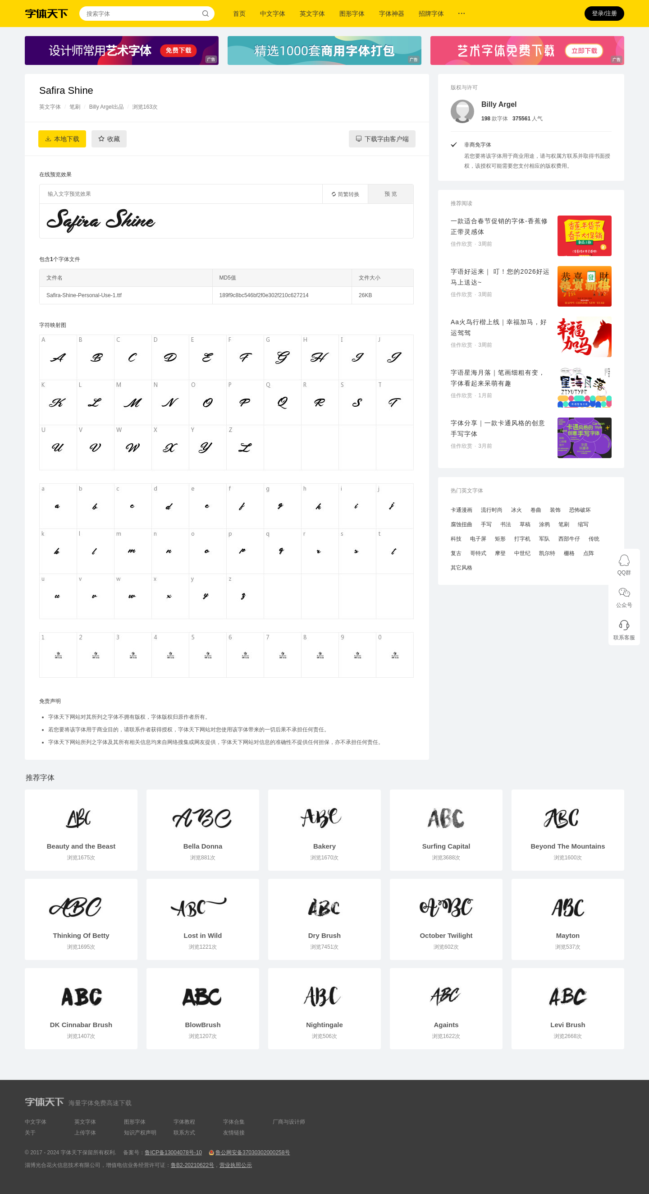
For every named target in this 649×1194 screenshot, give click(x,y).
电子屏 (478, 539)
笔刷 (74, 107)
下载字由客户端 (387, 139)
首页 (239, 13)
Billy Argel (499, 104)
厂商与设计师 (289, 1122)
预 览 (390, 194)
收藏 (113, 139)
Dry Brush (324, 935)
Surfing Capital (446, 846)
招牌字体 (431, 13)
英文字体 (312, 13)
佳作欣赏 (461, 244)
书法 (505, 524)
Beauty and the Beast (81, 846)
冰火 (516, 510)
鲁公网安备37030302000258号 (252, 1152)
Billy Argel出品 (106, 107)
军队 (544, 539)
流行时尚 (492, 510)
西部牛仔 (569, 539)
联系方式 (184, 1133)
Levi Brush (567, 1025)
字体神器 (391, 13)
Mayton (568, 935)
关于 (30, 1133)
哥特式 (478, 553)
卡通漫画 (461, 510)
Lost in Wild (203, 935)
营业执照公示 (235, 1165)
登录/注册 (604, 13)
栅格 (569, 553)
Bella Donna (203, 846)
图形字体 (352, 13)
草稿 (525, 524)
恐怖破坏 (580, 510)
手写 (486, 524)
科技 (456, 539)
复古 (456, 553)
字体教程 (184, 1122)
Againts (446, 1025)
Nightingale (324, 1025)
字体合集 (234, 1122)
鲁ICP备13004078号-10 (173, 1152)
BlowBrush (202, 1025)
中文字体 (272, 13)
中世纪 (522, 553)
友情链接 (234, 1133)
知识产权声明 (140, 1133)
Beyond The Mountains (568, 846)
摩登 (500, 553)
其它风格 (461, 568)
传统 (594, 539)
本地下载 (66, 139)
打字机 (522, 539)
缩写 (583, 524)
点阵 (588, 553)
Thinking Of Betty (81, 935)
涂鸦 (544, 524)
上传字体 (85, 1133)
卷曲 (535, 510)
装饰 (555, 510)
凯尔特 (547, 553)
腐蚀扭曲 (461, 524)
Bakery (324, 846)
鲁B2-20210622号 (192, 1165)
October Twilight (446, 935)
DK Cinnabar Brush (81, 1025)
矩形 (500, 539)
